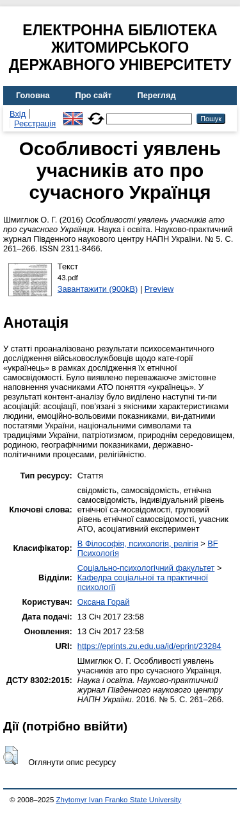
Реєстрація (35, 123)
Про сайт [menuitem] (94, 95)
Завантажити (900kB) (98, 289)
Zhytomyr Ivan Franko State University (119, 800)
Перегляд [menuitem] (157, 95)
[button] (10, 755)
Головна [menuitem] (33, 95)
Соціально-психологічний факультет (146, 568)
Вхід (18, 114)
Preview (159, 289)
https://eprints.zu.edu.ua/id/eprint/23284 (149, 646)
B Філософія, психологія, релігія (137, 543)
